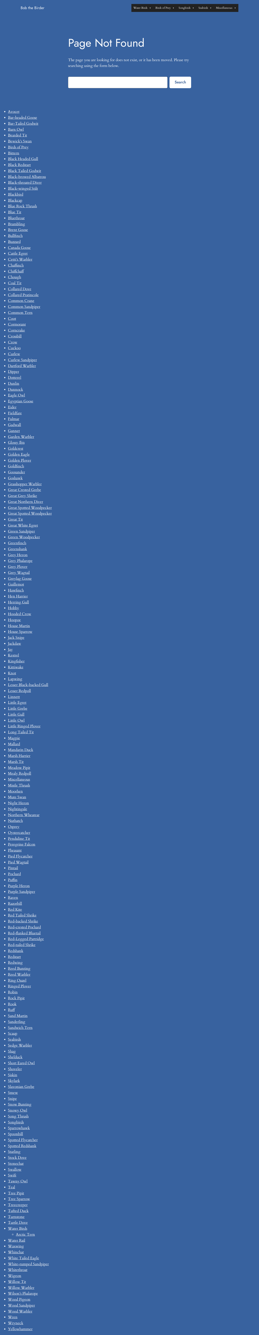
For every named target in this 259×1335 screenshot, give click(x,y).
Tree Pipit (16, 1193)
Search (180, 82)
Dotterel (14, 377)
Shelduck (15, 1057)
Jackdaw (14, 643)
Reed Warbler (19, 974)
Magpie (14, 738)
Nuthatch (15, 820)
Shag (12, 1051)
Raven (13, 897)
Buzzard (14, 241)
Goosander (16, 472)
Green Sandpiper (21, 531)
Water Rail (16, 1240)
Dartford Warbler (22, 365)
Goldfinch (16, 466)
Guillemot (16, 584)
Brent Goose (18, 229)
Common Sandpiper (24, 306)
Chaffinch (16, 265)
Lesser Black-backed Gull (28, 684)
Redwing (15, 962)
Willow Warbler (21, 1287)
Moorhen (15, 791)
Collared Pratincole (23, 295)
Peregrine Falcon (21, 844)
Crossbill (15, 336)
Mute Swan (17, 797)
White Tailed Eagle (23, 1258)
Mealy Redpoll (19, 773)
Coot (12, 318)
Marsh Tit (16, 761)
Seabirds (205, 8)
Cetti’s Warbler (20, 259)
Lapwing (15, 679)
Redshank (15, 950)
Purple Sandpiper (21, 891)
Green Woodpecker (24, 537)
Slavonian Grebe (21, 1086)
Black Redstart (19, 164)
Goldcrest (15, 448)
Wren (12, 1317)
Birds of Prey (165, 8)
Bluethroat (16, 218)
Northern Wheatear (23, 815)
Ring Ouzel (17, 980)
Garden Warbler (21, 436)
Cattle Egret (18, 253)
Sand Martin (18, 1015)
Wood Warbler (20, 1311)
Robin (13, 992)
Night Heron (18, 803)
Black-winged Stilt (23, 188)
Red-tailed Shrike (22, 944)
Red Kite (15, 909)
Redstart (14, 956)
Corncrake (16, 330)
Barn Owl (16, 129)
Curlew (14, 354)
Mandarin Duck (20, 749)
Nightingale (17, 809)
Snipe (12, 1098)
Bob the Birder (32, 8)
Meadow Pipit (19, 767)
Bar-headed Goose (22, 117)
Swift (12, 1175)
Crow (12, 342)
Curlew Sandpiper (22, 360)
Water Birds (142, 8)
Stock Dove (17, 1157)
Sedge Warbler (20, 1045)
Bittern (13, 153)
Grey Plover (17, 566)
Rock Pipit (16, 998)
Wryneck (15, 1323)
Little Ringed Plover (24, 726)
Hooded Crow (19, 614)
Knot (12, 673)
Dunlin (13, 383)
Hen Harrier (18, 596)
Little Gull (16, 714)
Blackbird (15, 194)
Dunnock (15, 389)
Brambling (16, 224)
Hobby (13, 608)
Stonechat (16, 1163)
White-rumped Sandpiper (28, 1264)
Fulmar (13, 418)
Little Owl (16, 720)
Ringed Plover (19, 986)
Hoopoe (14, 620)
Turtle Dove (18, 1222)
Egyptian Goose (20, 401)
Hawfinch (16, 590)
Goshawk (15, 478)
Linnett (14, 696)
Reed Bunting (19, 968)
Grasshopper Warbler (25, 484)
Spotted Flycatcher (23, 1140)
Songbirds (186, 8)
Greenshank (17, 549)
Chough (14, 277)
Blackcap (15, 200)
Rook (12, 1004)
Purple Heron (19, 885)
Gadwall (14, 424)
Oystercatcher (19, 832)
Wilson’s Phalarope (23, 1293)
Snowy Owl (17, 1110)
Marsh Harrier (19, 755)
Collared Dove (19, 289)
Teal (11, 1187)
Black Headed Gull (23, 158)
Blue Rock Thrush (22, 206)
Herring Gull (18, 602)
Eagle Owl (16, 395)
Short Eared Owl (21, 1063)
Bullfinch (15, 235)
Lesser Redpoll (19, 690)
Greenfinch (17, 543)
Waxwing (16, 1246)
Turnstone (16, 1216)
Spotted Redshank (22, 1145)
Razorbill (15, 903)
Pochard (14, 874)
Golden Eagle (19, 454)
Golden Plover (19, 460)
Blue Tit (14, 212)
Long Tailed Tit (21, 732)
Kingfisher (16, 661)
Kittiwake (15, 667)
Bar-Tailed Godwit (23, 123)
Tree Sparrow (19, 1199)
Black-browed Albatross (27, 176)
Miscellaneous (226, 8)
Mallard (14, 744)
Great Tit (15, 519)
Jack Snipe (16, 637)
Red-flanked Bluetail (24, 933)
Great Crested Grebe (24, 489)
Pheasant (15, 850)
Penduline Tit (19, 838)
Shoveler (15, 1069)
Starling (14, 1151)
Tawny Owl (18, 1181)
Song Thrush (18, 1116)
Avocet (13, 111)
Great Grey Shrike (22, 495)
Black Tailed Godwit (24, 170)
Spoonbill (15, 1134)
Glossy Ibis (16, 442)
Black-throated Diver (25, 182)
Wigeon (14, 1275)
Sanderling (16, 1021)
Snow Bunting (19, 1104)
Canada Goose (19, 247)
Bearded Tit (17, 135)
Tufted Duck (18, 1210)
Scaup (12, 1033)
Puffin (12, 880)
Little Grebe (17, 708)
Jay (10, 649)
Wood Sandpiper (21, 1305)
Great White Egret (23, 525)
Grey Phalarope (20, 560)
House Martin (19, 625)
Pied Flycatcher (20, 856)
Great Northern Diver (25, 501)
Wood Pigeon (19, 1299)
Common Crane (21, 300)
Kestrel (13, 655)
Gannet (14, 430)
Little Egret (17, 702)
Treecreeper (18, 1204)
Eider (12, 407)
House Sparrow (20, 631)
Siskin (12, 1075)
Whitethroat (17, 1269)
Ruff (11, 1009)
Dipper (13, 371)
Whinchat (16, 1252)
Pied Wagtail (18, 862)
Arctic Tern (25, 1234)
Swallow (14, 1169)
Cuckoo (14, 348)
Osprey (13, 826)
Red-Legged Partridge (26, 939)
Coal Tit (14, 283)
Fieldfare (15, 413)
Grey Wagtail (19, 572)
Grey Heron (18, 555)
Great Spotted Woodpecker (30, 507)
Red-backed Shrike (23, 921)
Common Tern (20, 312)
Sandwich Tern (20, 1027)
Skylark (14, 1080)
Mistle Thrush (19, 785)
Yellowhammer (20, 1329)
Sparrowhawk (19, 1128)
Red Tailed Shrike (22, 915)
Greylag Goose (20, 578)
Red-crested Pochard (24, 927)
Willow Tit (17, 1281)
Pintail (13, 868)
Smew (13, 1092)
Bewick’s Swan (20, 141)
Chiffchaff (16, 271)
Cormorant (17, 324)
